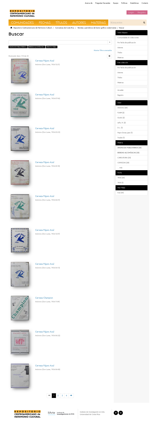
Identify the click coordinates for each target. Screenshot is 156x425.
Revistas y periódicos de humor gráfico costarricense (97, 28)
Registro (142, 12)
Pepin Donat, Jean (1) (124, 133)
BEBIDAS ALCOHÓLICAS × (37, 47)
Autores (120, 47)
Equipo (115, 3)
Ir (109, 42)
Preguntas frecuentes (102, 3)
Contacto (145, 3)
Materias (120, 57)
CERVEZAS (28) (123, 163)
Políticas (124, 3)
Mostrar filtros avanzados (103, 50)
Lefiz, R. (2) (121, 123)
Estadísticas (134, 3)
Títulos (119, 52)
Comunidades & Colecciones (128, 37)
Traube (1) (121, 138)
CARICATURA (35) (124, 158)
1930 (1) (120, 183)
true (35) (120, 193)
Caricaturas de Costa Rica (64, 28)
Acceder (120, 90)
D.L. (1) (120, 128)
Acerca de (88, 3)
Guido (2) (121, 118)
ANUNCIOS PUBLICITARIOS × (18, 47)
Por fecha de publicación (126, 42)
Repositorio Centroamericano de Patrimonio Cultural (33, 28)
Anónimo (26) (122, 108)
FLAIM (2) (120, 113)
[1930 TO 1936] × (52, 47)
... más (119, 168)
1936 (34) (121, 178)
